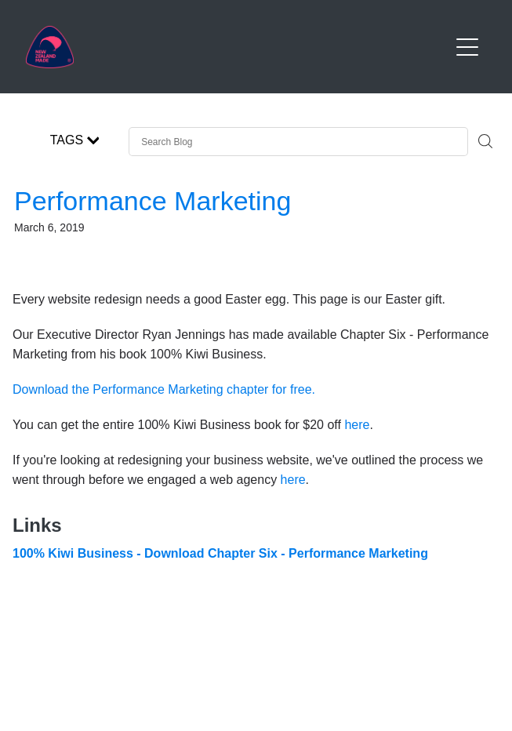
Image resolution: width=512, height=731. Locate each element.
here (356, 424)
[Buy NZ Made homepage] (237, 47)
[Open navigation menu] (467, 47)
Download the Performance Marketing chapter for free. (164, 389)
